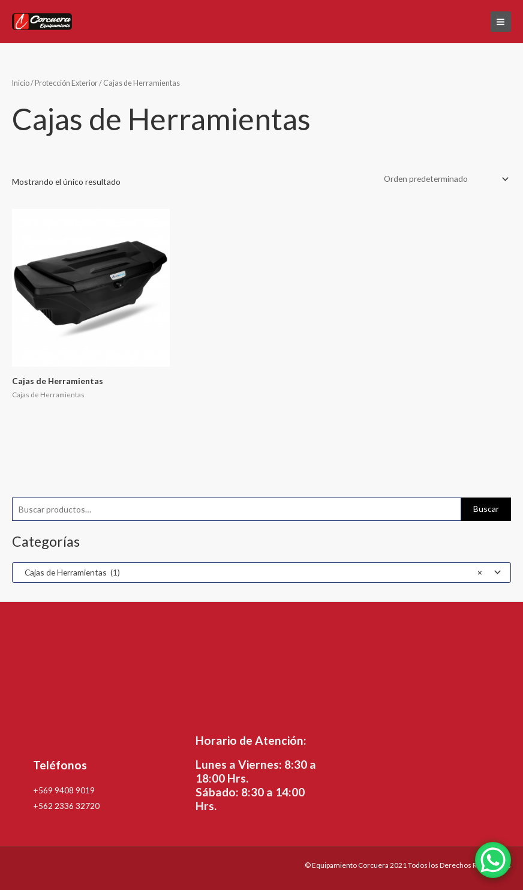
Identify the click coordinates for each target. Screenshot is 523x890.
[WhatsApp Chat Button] (493, 860)
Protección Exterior (66, 83)
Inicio (20, 83)
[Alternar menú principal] (501, 21)
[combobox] (261, 572)
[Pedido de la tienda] (444, 179)
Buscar (486, 509)
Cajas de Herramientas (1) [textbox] (250, 572)
